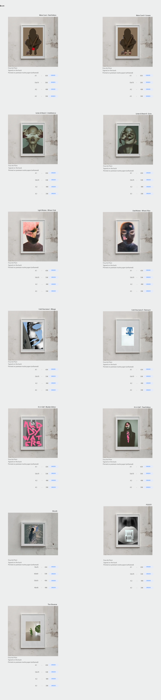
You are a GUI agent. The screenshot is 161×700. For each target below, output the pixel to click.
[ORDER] (53, 75)
